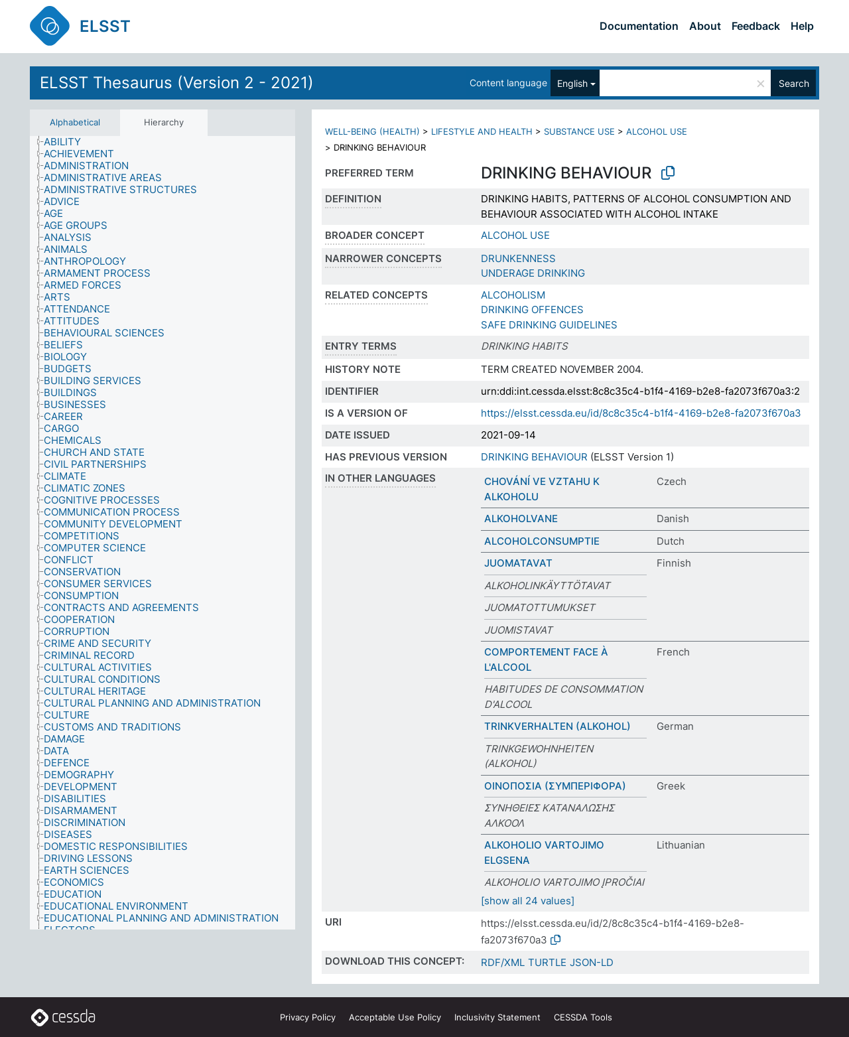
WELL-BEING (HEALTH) (372, 131)
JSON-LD (592, 962)
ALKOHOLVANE (521, 518)
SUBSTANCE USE (579, 131)
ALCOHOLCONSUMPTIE (542, 541)
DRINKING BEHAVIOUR (534, 456)
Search (794, 83)
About (705, 26)
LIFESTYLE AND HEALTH (482, 131)
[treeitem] (68, 142)
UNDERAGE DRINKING (533, 273)
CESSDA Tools (583, 1017)
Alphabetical (75, 122)
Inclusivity (497, 1017)
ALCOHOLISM (513, 295)
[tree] (162, 533)
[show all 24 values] (527, 900)
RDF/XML (503, 962)
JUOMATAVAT (518, 563)
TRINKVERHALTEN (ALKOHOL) (557, 726)
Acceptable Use (395, 1017)
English (572, 83)
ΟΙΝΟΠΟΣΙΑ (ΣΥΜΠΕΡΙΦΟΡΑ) (555, 786)
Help (802, 26)
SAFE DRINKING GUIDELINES (549, 324)
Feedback (756, 26)
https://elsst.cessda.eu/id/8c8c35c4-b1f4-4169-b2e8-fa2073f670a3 (641, 413)
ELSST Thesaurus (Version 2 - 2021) (177, 82)
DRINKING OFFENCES (532, 309)
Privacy (308, 1017)
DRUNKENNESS (518, 258)
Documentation (639, 26)
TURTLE (547, 962)
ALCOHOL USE (656, 131)
